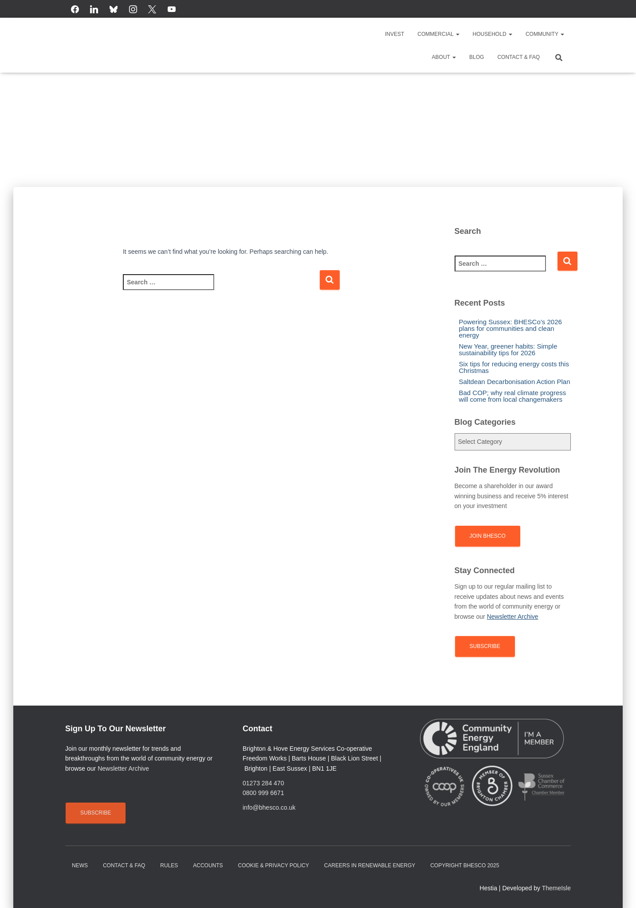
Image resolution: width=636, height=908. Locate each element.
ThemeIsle (556, 888)
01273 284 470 (263, 783)
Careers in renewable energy (370, 865)
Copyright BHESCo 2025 (464, 865)
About (444, 57)
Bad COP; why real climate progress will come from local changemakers (512, 396)
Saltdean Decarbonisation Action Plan (514, 381)
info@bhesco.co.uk (269, 807)
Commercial (438, 34)
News (80, 865)
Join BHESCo (488, 536)
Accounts (208, 865)
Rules (169, 865)
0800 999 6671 (263, 792)
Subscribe (485, 646)
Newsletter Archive (123, 768)
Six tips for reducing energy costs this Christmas (514, 367)
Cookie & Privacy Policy (273, 865)
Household (492, 34)
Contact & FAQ (518, 57)
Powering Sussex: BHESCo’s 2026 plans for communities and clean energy (510, 328)
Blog (476, 57)
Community (545, 34)
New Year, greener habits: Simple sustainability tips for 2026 (508, 349)
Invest (394, 34)
